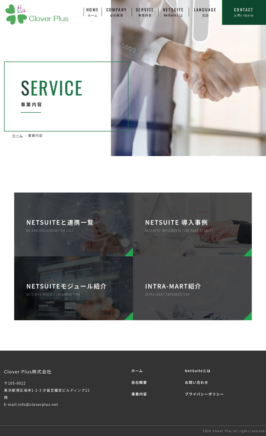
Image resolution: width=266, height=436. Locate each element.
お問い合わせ (196, 382)
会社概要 (139, 382)
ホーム (17, 135)
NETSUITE (173, 12)
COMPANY (117, 12)
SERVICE (145, 12)
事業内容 (139, 393)
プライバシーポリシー (204, 393)
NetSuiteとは (198, 370)
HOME (93, 12)
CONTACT (244, 12)
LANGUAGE (205, 12)
